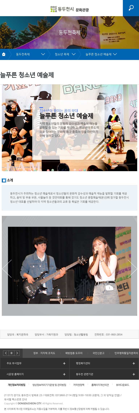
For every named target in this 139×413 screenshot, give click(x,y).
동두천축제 (23, 54)
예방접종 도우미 (74, 353)
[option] (69, 265)
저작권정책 (78, 385)
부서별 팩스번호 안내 (15, 399)
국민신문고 (98, 353)
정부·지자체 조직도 (44, 353)
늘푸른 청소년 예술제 (98, 54)
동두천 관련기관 (84, 374)
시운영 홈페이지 (15, 374)
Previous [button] (7, 268)
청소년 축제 (62, 54)
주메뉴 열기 (6, 8)
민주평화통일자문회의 (126, 353)
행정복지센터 (83, 363)
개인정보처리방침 (16, 385)
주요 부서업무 (14, 363)
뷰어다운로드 (122, 385)
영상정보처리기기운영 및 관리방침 (49, 385)
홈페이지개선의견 (100, 385)
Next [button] (132, 268)
